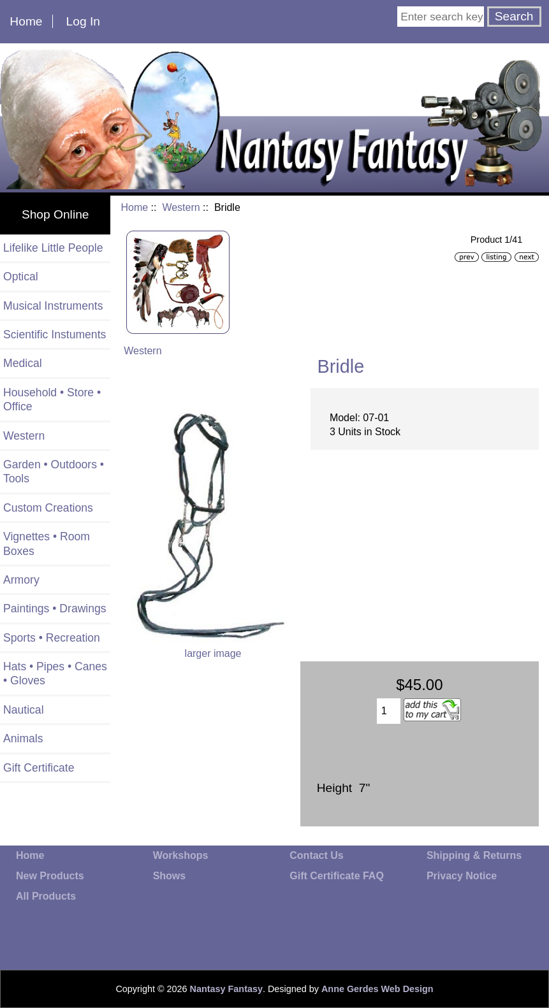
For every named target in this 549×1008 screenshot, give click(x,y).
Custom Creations (48, 507)
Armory (21, 579)
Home (26, 21)
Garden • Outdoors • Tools (53, 471)
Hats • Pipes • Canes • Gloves (55, 673)
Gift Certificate (38, 767)
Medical (22, 363)
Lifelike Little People (53, 247)
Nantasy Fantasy (226, 989)
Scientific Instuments (54, 334)
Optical (20, 276)
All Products (46, 896)
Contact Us (316, 855)
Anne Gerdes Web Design (377, 989)
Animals (23, 738)
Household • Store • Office (52, 399)
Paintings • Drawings (54, 608)
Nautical (23, 709)
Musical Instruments (53, 305)
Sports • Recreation (51, 637)
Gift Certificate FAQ (336, 875)
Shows (169, 875)
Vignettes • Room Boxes (46, 543)
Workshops (181, 855)
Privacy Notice (462, 875)
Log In (83, 21)
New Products (50, 875)
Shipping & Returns (474, 855)
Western (181, 207)
